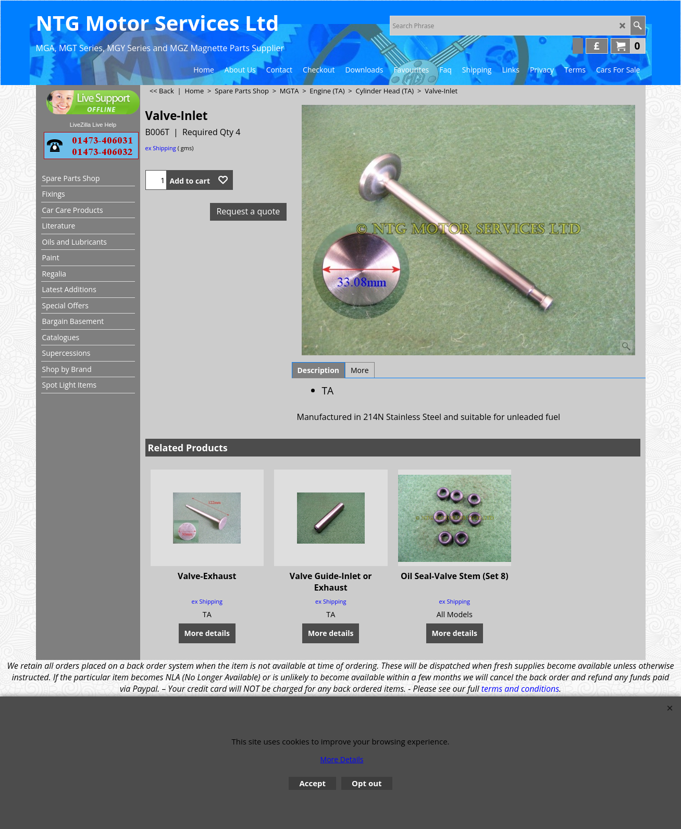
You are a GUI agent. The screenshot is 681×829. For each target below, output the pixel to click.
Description (319, 370)
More (360, 370)
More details (207, 621)
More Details (342, 759)
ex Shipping (160, 148)
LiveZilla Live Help (93, 125)
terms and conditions (520, 688)
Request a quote (248, 211)
